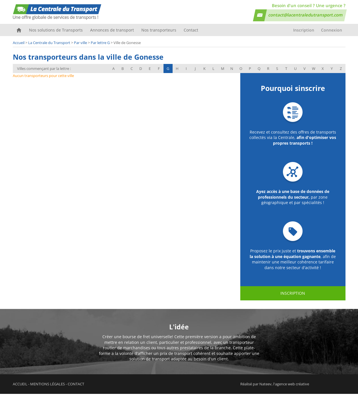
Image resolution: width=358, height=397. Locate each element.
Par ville (80, 45)
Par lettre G (100, 45)
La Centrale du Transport (49, 45)
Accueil (19, 33)
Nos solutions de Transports (55, 33)
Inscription (303, 33)
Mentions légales (47, 387)
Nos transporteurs (157, 33)
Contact (189, 33)
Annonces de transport (111, 33)
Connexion (331, 33)
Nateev (265, 387)
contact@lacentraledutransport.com (305, 15)
